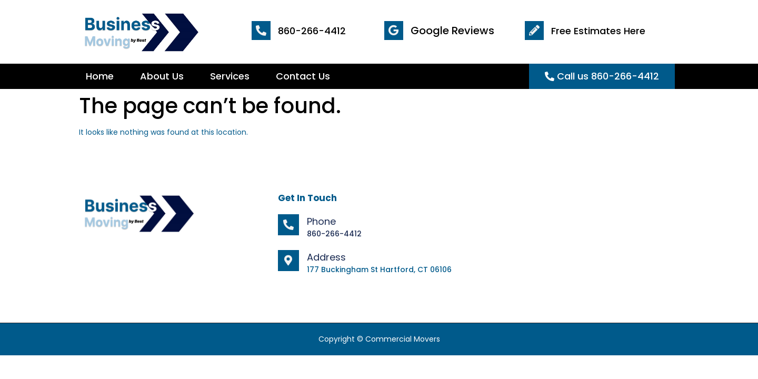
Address (326, 257)
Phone (321, 221)
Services (230, 76)
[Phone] (288, 224)
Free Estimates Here (598, 30)
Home (100, 76)
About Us (162, 76)
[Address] (288, 260)
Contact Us (303, 76)
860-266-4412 (312, 30)
